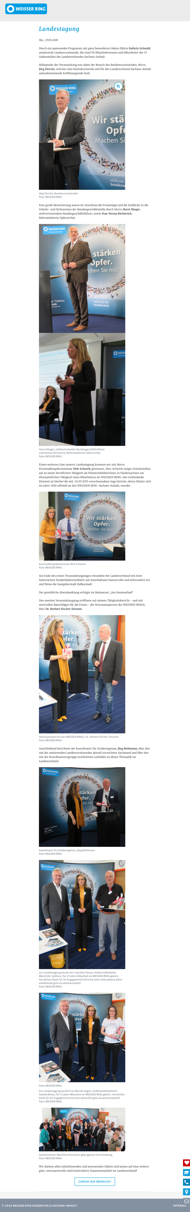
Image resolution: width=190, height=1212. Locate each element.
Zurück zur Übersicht (94, 1181)
